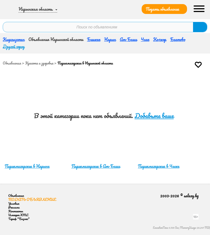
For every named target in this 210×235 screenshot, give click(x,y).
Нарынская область (35, 9)
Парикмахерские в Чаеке (158, 166)
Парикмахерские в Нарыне (27, 166)
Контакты (15, 211)
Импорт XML (18, 215)
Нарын (110, 39)
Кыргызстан (14, 39)
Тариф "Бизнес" (19, 218)
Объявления (12, 63)
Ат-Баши (128, 39)
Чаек (145, 39)
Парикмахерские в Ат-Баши (95, 166)
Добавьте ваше (154, 116)
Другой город (14, 46)
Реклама (13, 207)
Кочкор (159, 39)
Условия (13, 203)
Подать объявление (162, 9)
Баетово (177, 39)
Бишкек (93, 39)
